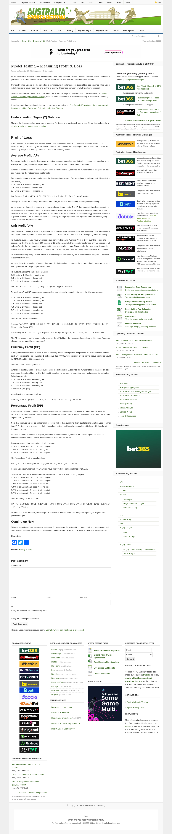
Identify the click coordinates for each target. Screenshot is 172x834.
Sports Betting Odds (136, 707)
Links (91, 2)
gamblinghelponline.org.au (133, 80)
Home (23, 41)
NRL (125, 532)
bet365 (54, 649)
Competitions (59, 2)
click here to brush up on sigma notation (28, 126)
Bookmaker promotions (61, 718)
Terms (118, 2)
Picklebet (55, 690)
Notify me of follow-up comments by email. (29, 611)
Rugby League (84, 30)
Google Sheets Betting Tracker (138, 302)
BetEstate (55, 658)
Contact (73, 2)
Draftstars (55, 678)
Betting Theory (25, 549)
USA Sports (128, 30)
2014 (29, 41)
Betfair (54, 662)
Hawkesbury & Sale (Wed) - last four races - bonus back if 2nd (149, 112)
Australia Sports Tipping (137, 702)
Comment (16, 566)
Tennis (116, 30)
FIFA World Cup (130, 507)
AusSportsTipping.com (129, 387)
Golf (45, 30)
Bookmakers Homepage (61, 707)
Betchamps (56, 654)
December (37, 41)
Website (83, 597)
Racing (70, 30)
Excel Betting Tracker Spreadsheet (140, 294)
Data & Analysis (126, 408)
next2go (54, 686)
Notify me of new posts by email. (25, 618)
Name (14, 597)
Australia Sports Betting (95, 805)
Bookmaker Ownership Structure (65, 723)
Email (49, 597)
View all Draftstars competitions (147, 362)
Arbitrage (124, 383)
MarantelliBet (57, 682)
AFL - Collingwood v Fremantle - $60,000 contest (137, 354)
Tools (128, 2)
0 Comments (47, 71)
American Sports (127, 486)
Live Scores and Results (104, 668)
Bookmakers (45, 2)
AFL (13, 30)
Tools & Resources (128, 416)
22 (44, 41)
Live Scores (130, 316)
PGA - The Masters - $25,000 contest (132, 347)
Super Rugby (129, 553)
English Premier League (134, 503)
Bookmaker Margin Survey (62, 729)
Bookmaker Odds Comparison (138, 287)
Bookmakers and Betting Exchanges (135, 391)
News (100, 2)
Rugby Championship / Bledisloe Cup (140, 549)
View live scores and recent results (139, 319)
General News (126, 412)
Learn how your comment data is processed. (65, 630)
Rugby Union (102, 30)
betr (53, 670)
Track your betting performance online (140, 305)
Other (141, 30)
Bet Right (55, 666)
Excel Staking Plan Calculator (138, 309)
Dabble (54, 674)
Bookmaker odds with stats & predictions (141, 290)
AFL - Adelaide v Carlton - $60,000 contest (134, 340)
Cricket (22, 30)
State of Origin (130, 536)
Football (34, 30)
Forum (13, 2)
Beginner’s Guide (28, 2)
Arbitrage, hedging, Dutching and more (140, 327)
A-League (128, 499)
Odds (109, 2)
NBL (60, 30)
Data (82, 2)
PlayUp (54, 694)
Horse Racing (126, 519)
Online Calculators (133, 324)
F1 (52, 30)
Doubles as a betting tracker (136, 312)
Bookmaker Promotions (130, 395)
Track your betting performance (137, 297)
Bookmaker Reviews (129, 399)
